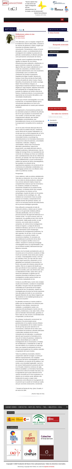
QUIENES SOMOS (11, 407)
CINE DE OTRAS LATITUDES (58, 91)
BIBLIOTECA (53, 407)
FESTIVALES (53, 94)
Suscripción (52, 120)
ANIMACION (52, 77)
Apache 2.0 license (49, 466)
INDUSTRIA (52, 88)
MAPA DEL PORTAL (34, 407)
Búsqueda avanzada (60, 45)
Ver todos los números (59, 114)
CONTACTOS (22, 407)
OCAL (60, 407)
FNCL (45, 407)
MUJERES (52, 80)
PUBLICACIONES (54, 99)
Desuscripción (53, 122)
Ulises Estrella (54, 33)
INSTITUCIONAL (54, 71)
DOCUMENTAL (53, 74)
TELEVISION (53, 97)
